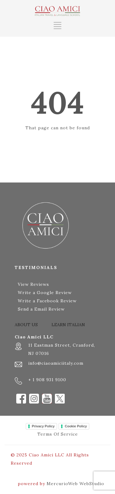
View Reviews (33, 284)
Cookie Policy (76, 426)
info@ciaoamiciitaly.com (55, 363)
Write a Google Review (45, 292)
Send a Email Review (41, 309)
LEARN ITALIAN (68, 324)
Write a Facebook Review (47, 301)
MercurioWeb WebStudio (75, 483)
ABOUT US (26, 324)
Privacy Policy (43, 426)
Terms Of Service (57, 434)
